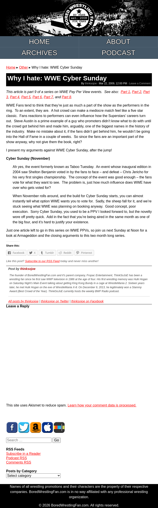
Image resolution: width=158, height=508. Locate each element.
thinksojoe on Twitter (55, 301)
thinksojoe (91, 83)
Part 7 (48, 97)
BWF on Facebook (12, 427)
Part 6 (37, 97)
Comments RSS (18, 462)
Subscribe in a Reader (23, 454)
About (118, 42)
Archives (39, 53)
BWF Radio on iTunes (47, 427)
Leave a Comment (140, 83)
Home (39, 42)
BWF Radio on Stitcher (59, 427)
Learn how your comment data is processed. (102, 405)
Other (23, 67)
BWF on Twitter (23, 427)
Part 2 (136, 92)
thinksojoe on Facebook (87, 301)
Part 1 (125, 92)
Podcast (119, 53)
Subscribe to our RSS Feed (42, 261)
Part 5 (26, 97)
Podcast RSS (16, 458)
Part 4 (14, 97)
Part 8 (66, 97)
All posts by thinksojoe (23, 301)
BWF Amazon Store (35, 427)
